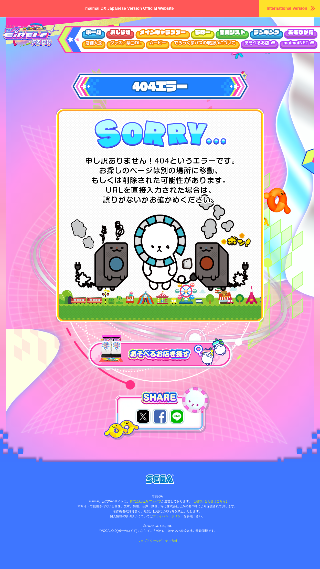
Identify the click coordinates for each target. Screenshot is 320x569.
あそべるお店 (260, 44)
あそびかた (300, 34)
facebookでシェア (160, 416)
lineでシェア (177, 416)
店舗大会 (93, 44)
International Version (287, 8)
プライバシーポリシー (168, 516)
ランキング (266, 34)
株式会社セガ (160, 479)
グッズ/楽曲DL (125, 44)
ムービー (157, 44)
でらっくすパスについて (205, 44)
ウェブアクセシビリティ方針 (157, 541)
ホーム (93, 34)
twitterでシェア (143, 416)
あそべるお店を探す (105, 338)
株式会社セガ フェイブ (145, 501)
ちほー (203, 34)
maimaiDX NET (298, 44)
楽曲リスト (232, 34)
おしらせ (120, 34)
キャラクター (162, 34)
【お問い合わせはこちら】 (210, 501)
